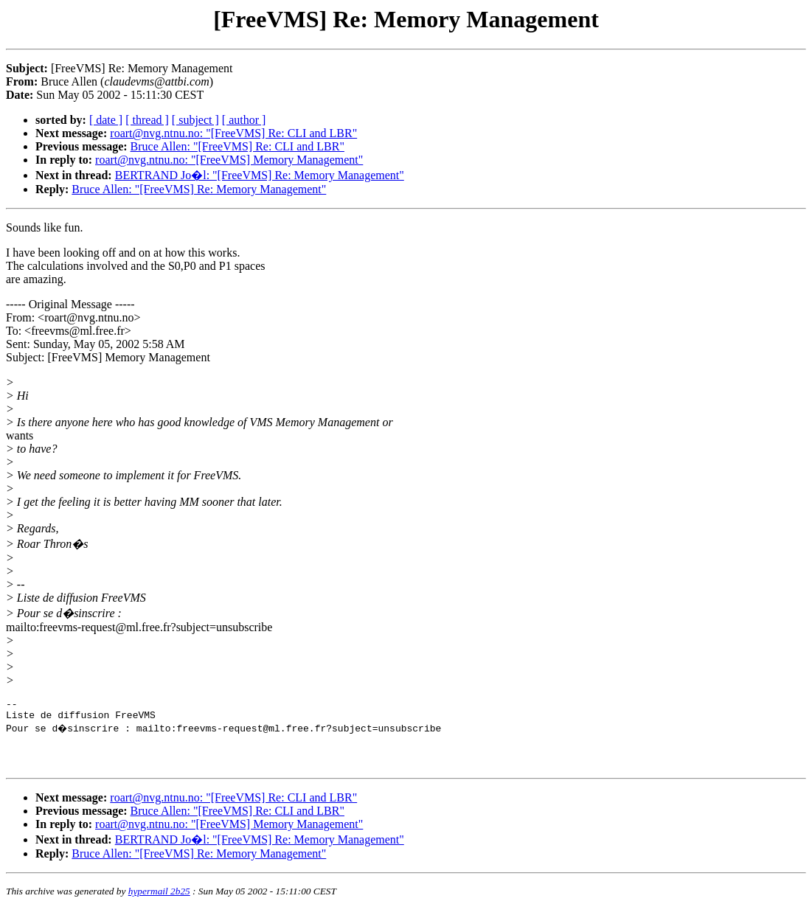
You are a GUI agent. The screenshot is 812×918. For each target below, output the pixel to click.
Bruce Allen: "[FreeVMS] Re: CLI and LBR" (237, 146)
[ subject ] (195, 120)
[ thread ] (147, 120)
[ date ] (105, 120)
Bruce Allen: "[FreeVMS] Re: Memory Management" (199, 189)
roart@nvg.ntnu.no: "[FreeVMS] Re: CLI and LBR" (233, 133)
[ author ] (244, 120)
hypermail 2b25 (159, 899)
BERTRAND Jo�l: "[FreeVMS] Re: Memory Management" (259, 175)
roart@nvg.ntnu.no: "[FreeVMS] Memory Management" (229, 159)
